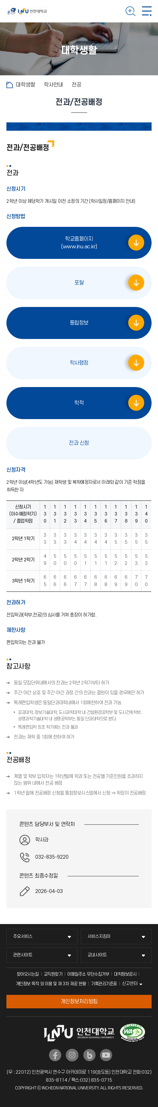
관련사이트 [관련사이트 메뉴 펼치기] (22, 955)
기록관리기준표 (104, 983)
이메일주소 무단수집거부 (88, 974)
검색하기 (131, 11)
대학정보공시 (125, 974)
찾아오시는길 (28, 974)
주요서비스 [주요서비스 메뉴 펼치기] (22, 936)
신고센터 (129, 983)
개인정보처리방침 (79, 1001)
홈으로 (9, 85)
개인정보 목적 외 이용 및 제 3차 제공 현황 (51, 983)
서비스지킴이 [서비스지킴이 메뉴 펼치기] (99, 936)
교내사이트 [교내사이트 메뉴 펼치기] (97, 955)
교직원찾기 (53, 974)
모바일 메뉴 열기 (147, 11)
